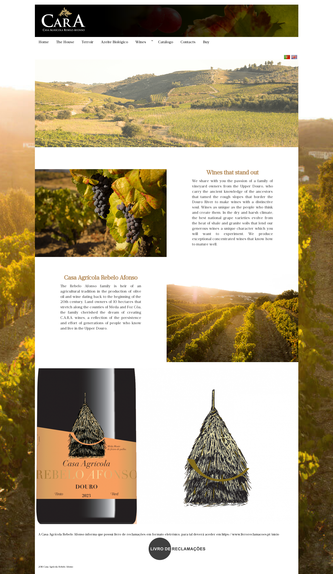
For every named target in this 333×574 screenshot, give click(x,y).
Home (44, 42)
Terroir (88, 42)
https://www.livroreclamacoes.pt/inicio (250, 534)
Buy (206, 42)
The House (65, 42)
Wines (142, 42)
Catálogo (165, 42)
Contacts (188, 42)
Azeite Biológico (114, 42)
